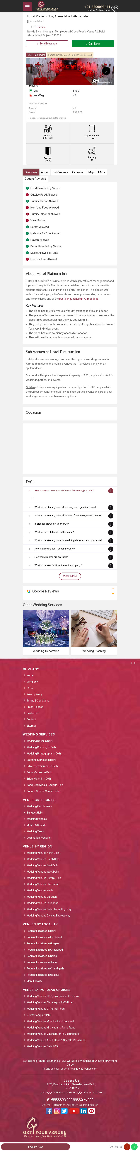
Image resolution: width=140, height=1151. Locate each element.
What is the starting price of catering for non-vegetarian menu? (68, 515)
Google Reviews (35, 178)
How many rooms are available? (52, 557)
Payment (111, 1060)
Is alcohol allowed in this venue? (52, 523)
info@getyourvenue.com (87, 1092)
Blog (41, 1060)
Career (71, 1064)
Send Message (47, 43)
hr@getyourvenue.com (84, 1068)
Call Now (93, 43)
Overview (31, 172)
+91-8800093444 (97, 7)
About (45, 172)
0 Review (38, 27)
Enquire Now (35, 1146)
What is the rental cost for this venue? (54, 532)
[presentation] (34, 71)
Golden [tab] (82, 55)
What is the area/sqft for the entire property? (58, 565)
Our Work (67, 1060)
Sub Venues (60, 172)
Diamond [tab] (58, 55)
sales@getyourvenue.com (56, 1092)
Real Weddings (83, 1060)
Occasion (78, 172)
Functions (99, 1060)
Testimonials (52, 1060)
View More (70, 576)
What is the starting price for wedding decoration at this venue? (68, 540)
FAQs (101, 172)
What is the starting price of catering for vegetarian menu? (65, 507)
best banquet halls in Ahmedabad (78, 298)
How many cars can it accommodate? (55, 548)
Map (91, 172)
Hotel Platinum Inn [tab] (36, 55)
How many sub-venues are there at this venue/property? (64, 490)
